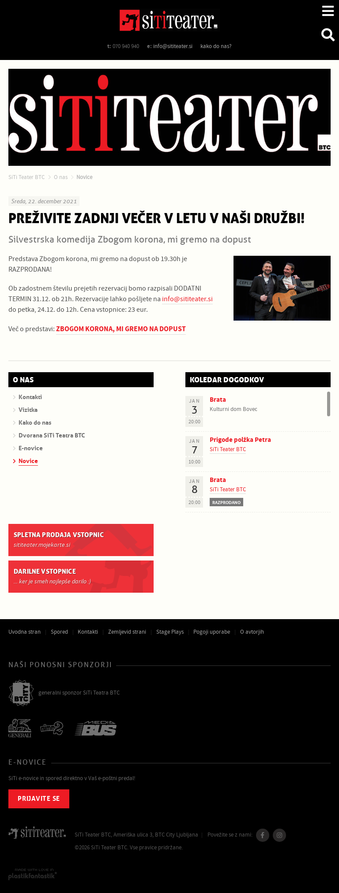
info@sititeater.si (172, 46)
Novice (84, 177)
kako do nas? (216, 46)
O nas (61, 177)
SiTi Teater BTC (26, 177)
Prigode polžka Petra (240, 440)
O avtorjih (252, 631)
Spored (59, 631)
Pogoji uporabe (211, 631)
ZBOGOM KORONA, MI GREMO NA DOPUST (121, 329)
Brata (218, 399)
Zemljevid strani (127, 631)
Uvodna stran (24, 631)
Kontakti (88, 631)
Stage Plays (170, 631)
